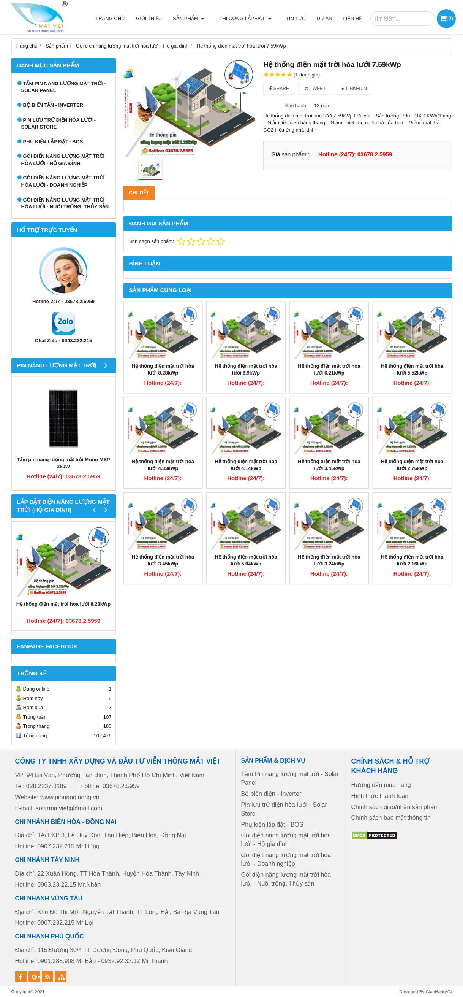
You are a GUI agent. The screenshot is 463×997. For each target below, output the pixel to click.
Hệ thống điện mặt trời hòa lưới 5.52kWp (412, 369)
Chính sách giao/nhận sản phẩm (395, 807)
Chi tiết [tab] (139, 192)
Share (279, 88)
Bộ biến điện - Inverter (271, 794)
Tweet (315, 88)
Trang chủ (117, 18)
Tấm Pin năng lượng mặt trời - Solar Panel (63, 87)
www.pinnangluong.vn (70, 797)
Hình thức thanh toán (380, 796)
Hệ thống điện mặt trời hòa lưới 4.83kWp (163, 465)
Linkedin (354, 88)
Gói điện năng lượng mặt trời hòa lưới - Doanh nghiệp (63, 181)
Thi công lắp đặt (249, 18)
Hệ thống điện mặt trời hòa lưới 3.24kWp (329, 560)
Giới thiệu (156, 18)
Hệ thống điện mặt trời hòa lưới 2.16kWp (412, 560)
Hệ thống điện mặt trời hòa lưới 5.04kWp (246, 560)
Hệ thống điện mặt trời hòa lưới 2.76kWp (412, 465)
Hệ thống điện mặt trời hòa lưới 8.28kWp (63, 604)
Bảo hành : (297, 105)
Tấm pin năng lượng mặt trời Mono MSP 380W (63, 463)
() (450, 18)
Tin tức (296, 18)
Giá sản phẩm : (290, 154)
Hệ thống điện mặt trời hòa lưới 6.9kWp (246, 369)
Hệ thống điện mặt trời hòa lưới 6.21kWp (329, 369)
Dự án (324, 18)
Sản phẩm (196, 18)
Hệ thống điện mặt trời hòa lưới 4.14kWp (246, 465)
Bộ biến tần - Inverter (53, 105)
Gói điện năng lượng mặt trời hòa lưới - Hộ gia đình (63, 159)
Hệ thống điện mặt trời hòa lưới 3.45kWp (329, 465)
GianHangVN (439, 991)
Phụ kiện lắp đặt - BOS (53, 141)
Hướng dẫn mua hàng (381, 785)
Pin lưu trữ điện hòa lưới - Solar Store (58, 123)
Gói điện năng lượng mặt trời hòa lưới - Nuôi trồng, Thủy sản (65, 203)
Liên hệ (352, 18)
